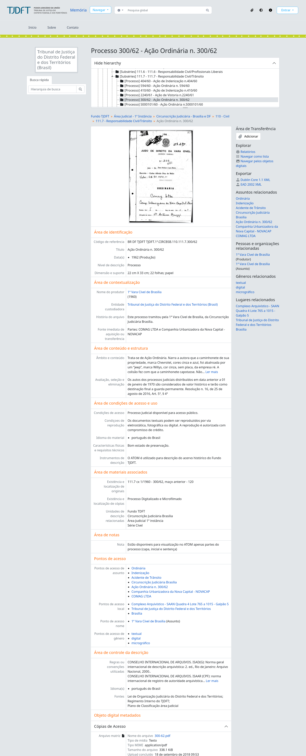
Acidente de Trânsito (146, 577)
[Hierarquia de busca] (52, 89)
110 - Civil (222, 116)
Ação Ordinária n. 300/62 (150, 587)
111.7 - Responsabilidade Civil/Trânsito (124, 121)
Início (32, 27)
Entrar (286, 10)
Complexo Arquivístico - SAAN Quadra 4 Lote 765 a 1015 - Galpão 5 (180, 604)
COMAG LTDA (141, 596)
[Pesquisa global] (165, 10)
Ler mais (211, 372)
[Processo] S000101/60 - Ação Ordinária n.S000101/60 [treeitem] (161, 104)
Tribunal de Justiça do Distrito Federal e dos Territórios (171, 609)
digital (136, 638)
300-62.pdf (162, 736)
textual (137, 634)
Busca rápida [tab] (39, 80)
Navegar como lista (252, 156)
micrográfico (141, 643)
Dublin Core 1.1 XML (253, 180)
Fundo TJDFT (100, 116)
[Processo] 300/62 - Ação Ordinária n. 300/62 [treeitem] (154, 99)
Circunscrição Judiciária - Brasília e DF (183, 116)
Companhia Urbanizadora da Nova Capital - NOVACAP (171, 591)
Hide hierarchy (107, 63)
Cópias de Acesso (110, 726)
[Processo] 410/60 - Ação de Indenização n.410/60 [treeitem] (158, 90)
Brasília (137, 613)
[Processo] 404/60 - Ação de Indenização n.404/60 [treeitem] (158, 81)
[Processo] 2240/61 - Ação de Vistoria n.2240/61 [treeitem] (156, 95)
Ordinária (138, 568)
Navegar (99, 10)
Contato (73, 27)
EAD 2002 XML (249, 184)
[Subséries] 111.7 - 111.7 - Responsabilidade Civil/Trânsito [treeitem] (159, 76)
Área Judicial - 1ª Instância (133, 116)
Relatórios (245, 152)
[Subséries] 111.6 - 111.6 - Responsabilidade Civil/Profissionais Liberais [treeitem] (169, 71)
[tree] (185, 88)
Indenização (140, 573)
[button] (251, 10)
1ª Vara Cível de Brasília (145, 292)
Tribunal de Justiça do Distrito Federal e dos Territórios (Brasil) (173, 304)
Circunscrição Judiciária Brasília (154, 582)
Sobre (51, 27)
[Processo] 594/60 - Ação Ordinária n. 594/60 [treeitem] (154, 85)
